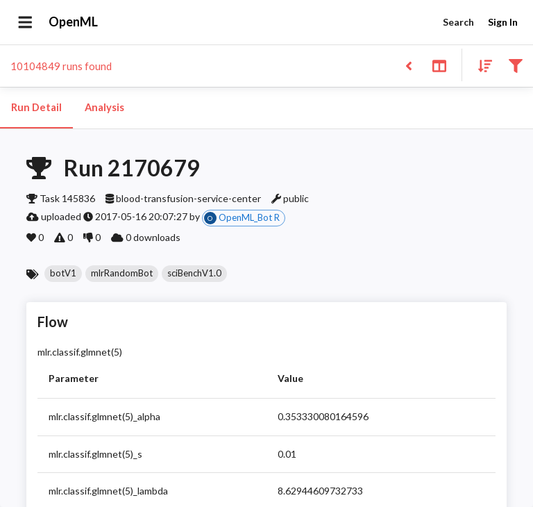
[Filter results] (515, 65)
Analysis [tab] (104, 107)
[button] (63, 273)
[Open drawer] (25, 22)
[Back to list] (408, 65)
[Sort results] (481, 65)
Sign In (502, 22)
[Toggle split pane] (439, 65)
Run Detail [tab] (36, 107)
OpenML (73, 22)
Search (458, 22)
